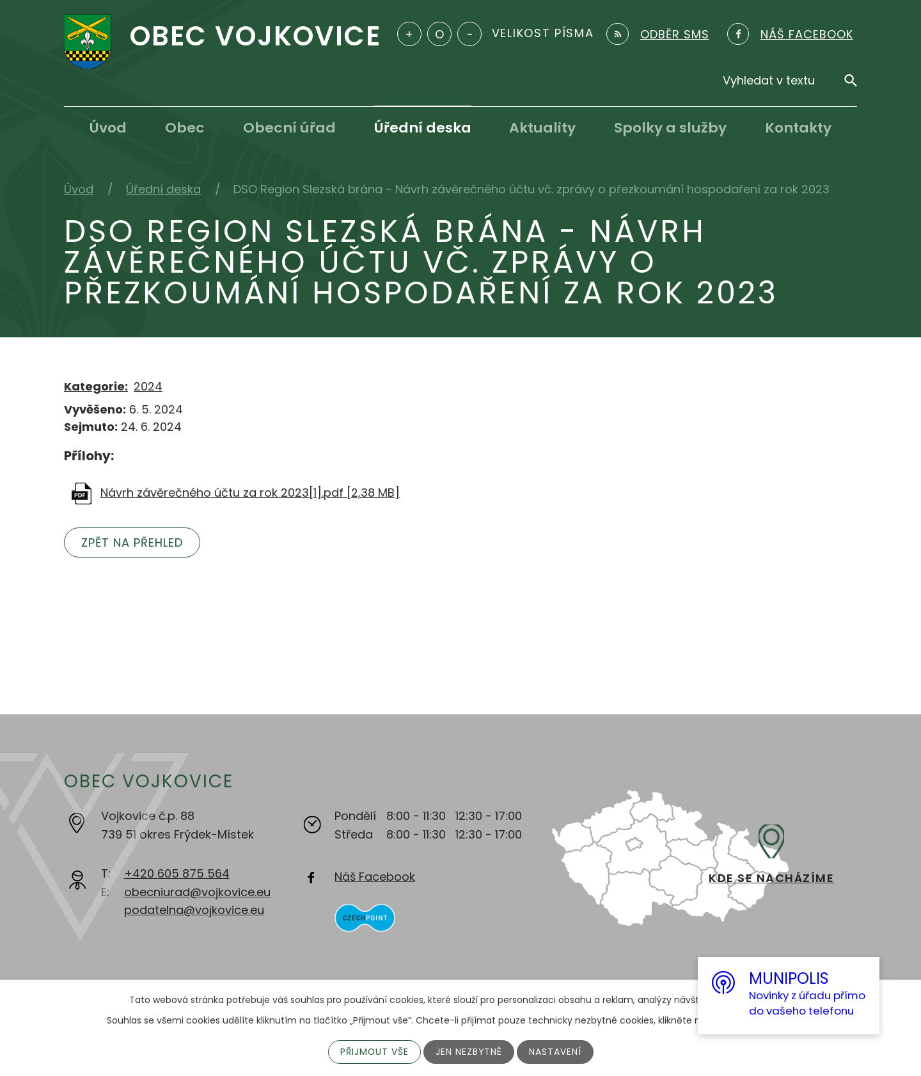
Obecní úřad (289, 128)
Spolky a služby (670, 128)
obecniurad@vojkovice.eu (197, 892)
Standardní (439, 34)
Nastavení (556, 1051)
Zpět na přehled (133, 542)
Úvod (108, 128)
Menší (469, 34)
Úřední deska (422, 128)
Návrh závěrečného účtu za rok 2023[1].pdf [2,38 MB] (250, 493)
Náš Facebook (375, 877)
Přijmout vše (374, 1051)
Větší (409, 34)
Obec (185, 128)
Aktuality (542, 128)
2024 (148, 386)
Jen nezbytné (469, 1051)
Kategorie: (96, 386)
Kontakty (798, 128)
